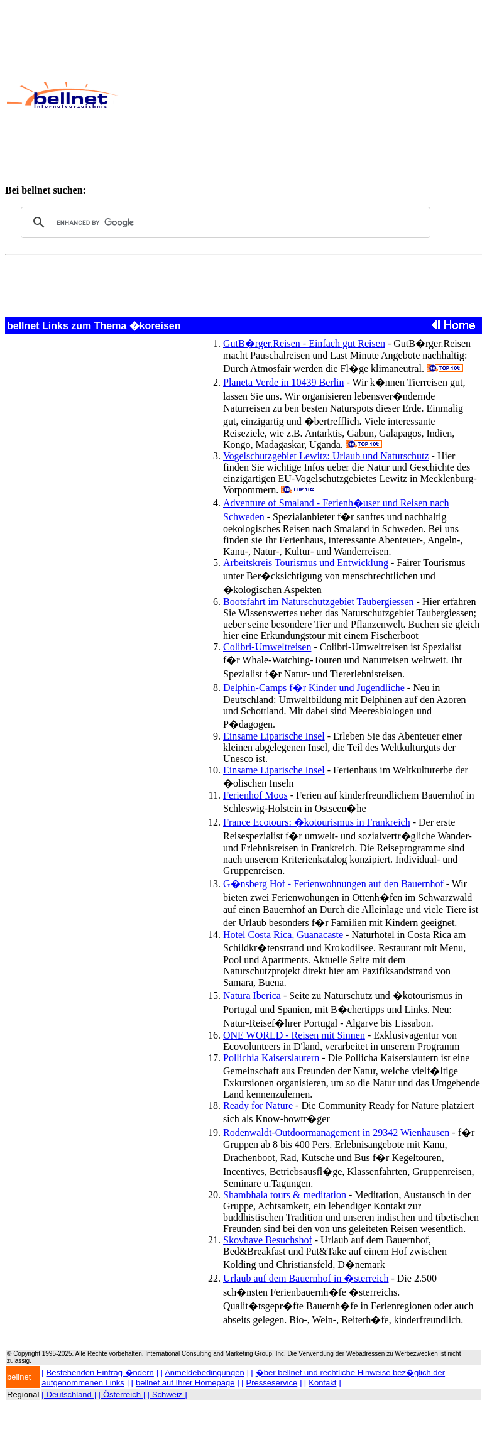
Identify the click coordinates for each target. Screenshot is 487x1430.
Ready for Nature (258, 1105)
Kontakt (322, 1382)
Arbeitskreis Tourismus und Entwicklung (305, 562)
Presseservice (272, 1382)
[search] (224, 222)
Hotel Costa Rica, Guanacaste (283, 934)
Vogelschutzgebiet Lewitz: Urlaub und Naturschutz (326, 455)
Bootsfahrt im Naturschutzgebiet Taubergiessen (318, 601)
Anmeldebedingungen (204, 1372)
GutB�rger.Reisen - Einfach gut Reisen (304, 343)
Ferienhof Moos (255, 795)
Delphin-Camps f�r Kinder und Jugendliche (314, 687)
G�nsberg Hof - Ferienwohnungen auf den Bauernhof (333, 883)
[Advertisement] (303, 95)
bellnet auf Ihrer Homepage (185, 1382)
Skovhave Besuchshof (267, 1240)
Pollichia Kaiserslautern (271, 1057)
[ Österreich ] (122, 1394)
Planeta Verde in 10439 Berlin (283, 382)
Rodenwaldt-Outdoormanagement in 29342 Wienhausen (336, 1132)
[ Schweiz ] (167, 1394)
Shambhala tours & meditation (284, 1194)
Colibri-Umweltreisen (267, 646)
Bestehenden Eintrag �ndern (100, 1372)
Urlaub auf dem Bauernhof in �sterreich (305, 1278)
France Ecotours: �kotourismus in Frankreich (316, 822)
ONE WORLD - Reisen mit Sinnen (294, 1035)
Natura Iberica (252, 995)
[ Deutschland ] (68, 1394)
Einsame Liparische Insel (274, 736)
